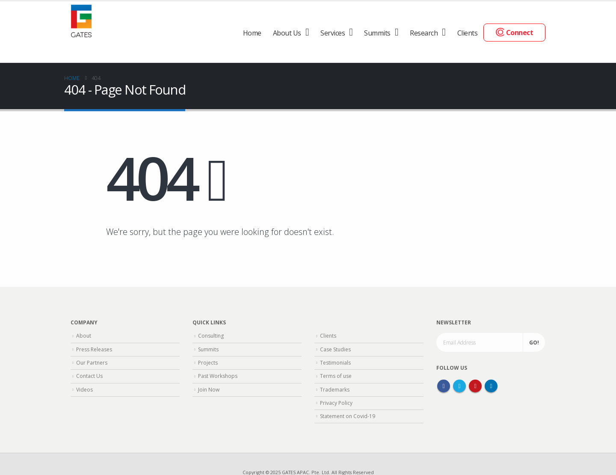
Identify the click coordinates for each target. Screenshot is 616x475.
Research (424, 33)
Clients (467, 33)
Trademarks (334, 389)
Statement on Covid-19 (347, 416)
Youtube (475, 386)
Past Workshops (217, 376)
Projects (208, 362)
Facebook (443, 386)
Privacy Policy (336, 403)
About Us (287, 33)
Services (332, 33)
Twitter (459, 386)
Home (252, 33)
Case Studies (335, 349)
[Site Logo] (81, 19)
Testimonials (335, 362)
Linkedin (491, 386)
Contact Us (89, 376)
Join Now (208, 389)
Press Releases (94, 349)
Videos (84, 389)
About (83, 335)
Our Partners (91, 362)
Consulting (211, 335)
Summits (377, 33)
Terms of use (336, 376)
